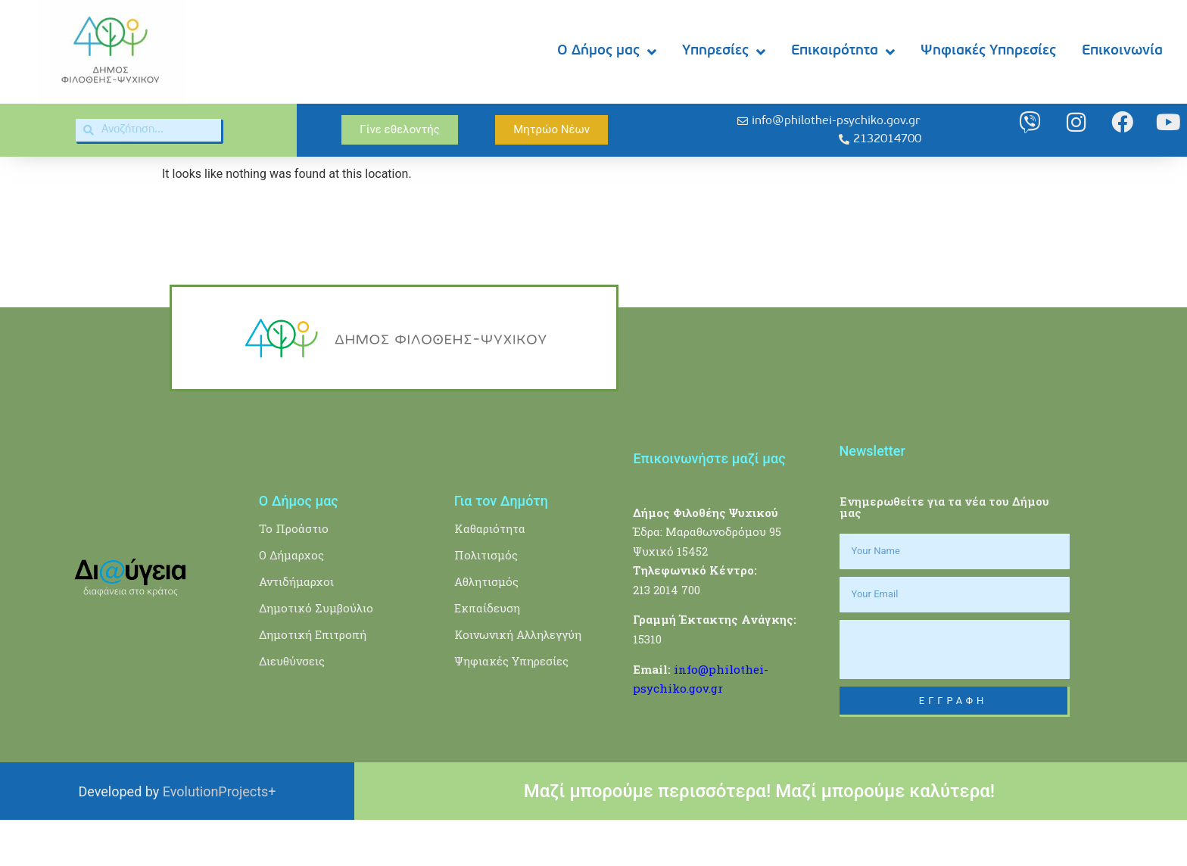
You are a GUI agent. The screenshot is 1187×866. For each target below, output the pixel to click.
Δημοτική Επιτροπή (312, 680)
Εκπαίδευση (487, 654)
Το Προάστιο (294, 574)
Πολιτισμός (486, 601)
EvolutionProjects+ (219, 838)
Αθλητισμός (486, 627)
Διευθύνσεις (292, 707)
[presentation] (955, 695)
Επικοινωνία (1122, 51)
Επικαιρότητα (843, 52)
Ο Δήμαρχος (291, 601)
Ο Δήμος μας (606, 52)
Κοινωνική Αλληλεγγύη (517, 680)
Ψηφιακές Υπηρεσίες (988, 51)
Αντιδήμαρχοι (296, 627)
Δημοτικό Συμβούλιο (316, 654)
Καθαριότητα (489, 574)
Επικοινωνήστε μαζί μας (709, 504)
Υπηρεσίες (723, 52)
